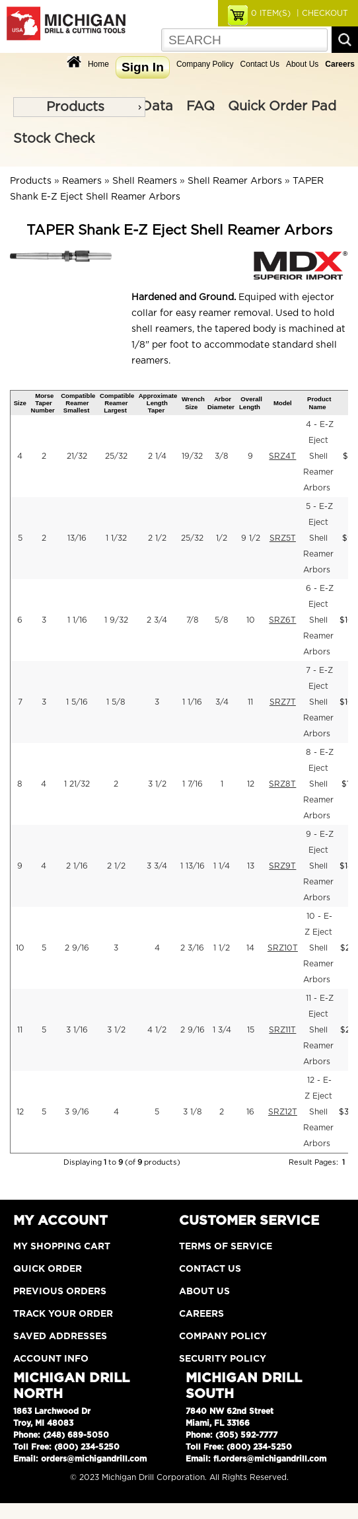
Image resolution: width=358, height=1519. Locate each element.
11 (250, 702)
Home (98, 64)
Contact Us (259, 64)
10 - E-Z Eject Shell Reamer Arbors (318, 948)
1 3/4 (222, 1030)
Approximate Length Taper (158, 403)
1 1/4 (221, 866)
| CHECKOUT (321, 13)
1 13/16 (192, 866)
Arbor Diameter (220, 402)
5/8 (222, 620)
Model (282, 403)
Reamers (82, 181)
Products (75, 107)
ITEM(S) (271, 13)
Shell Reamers (144, 181)
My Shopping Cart (61, 1246)
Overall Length (250, 402)
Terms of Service (225, 1246)
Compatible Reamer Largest (117, 403)
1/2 (221, 538)
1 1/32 (116, 538)
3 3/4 (157, 866)
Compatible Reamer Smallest (78, 403)
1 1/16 (77, 620)
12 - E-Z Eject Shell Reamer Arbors (318, 1112)
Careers (201, 1314)
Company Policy (205, 64)
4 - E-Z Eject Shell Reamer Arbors (318, 456)
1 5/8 (115, 702)
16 (250, 1112)
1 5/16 (77, 702)
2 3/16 (192, 948)
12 (250, 784)
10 (250, 620)
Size (20, 403)
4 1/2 (156, 1030)
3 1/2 (157, 784)
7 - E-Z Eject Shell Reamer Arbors (318, 702)
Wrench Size (193, 402)
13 (250, 866)
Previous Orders (59, 1291)
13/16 (77, 538)
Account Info (51, 1359)
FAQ (200, 106)
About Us (302, 64)
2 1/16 (77, 866)
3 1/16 (77, 1030)
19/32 (192, 456)
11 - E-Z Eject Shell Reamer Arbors (318, 1030)
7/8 (192, 620)
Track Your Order (63, 1314)
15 (250, 1030)
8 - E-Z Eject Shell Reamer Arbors (318, 784)
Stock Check (53, 138)
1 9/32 (116, 620)
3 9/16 (77, 1112)
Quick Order (47, 1269)
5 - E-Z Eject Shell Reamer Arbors (318, 538)
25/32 (116, 456)
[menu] (79, 107)
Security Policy (222, 1359)
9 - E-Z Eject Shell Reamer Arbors (318, 866)
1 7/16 (192, 784)
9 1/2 (250, 538)
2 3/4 (157, 620)
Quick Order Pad (282, 106)
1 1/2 (221, 948)
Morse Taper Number (43, 403)
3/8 (222, 456)
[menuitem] (79, 107)
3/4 (222, 702)
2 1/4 (157, 456)
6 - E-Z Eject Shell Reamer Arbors (318, 620)
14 (250, 948)
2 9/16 (77, 948)
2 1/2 (157, 538)
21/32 (77, 456)
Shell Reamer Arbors (235, 181)
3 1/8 (192, 1112)
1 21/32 (77, 784)
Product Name (319, 402)
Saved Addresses (60, 1336)
